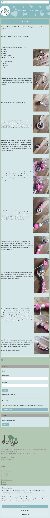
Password (4, 382)
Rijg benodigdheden (5, 476)
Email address (5, 375)
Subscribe (5, 424)
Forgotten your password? (8, 394)
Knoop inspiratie (5, 494)
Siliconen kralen (4, 469)
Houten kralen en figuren (7, 472)
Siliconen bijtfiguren (5, 474)
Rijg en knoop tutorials (6, 501)
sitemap (28, 514)
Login (5, 390)
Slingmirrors (3, 484)
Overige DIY (3, 488)
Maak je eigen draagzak (6, 480)
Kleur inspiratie (4, 496)
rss (30, 514)
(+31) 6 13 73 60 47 (10, 457)
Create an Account (8, 409)
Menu (25, 21)
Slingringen (3, 482)
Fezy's (3, 360)
